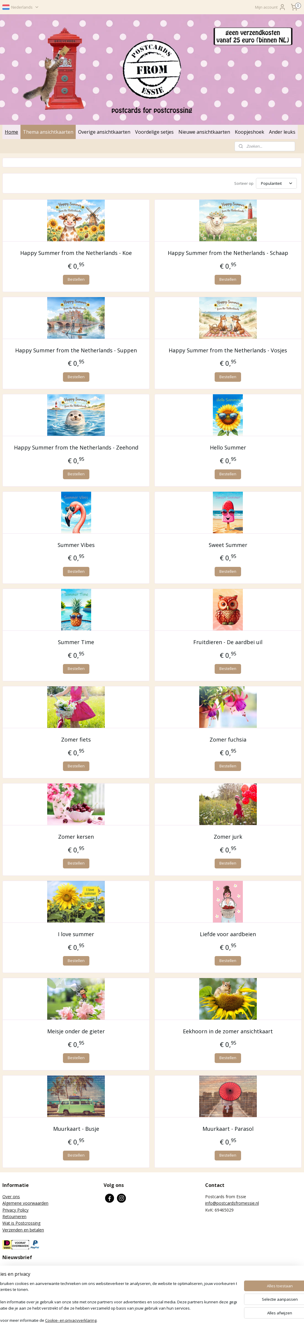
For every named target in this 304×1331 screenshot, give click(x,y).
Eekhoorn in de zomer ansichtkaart (228, 1031)
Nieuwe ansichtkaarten (204, 132)
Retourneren (14, 1216)
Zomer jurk (228, 836)
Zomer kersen (76, 836)
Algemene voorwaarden (25, 1203)
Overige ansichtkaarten (104, 132)
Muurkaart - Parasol (228, 1128)
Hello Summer (228, 447)
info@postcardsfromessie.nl (232, 1203)
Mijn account (270, 7)
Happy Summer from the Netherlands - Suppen (76, 350)
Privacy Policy (15, 1210)
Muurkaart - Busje (76, 1128)
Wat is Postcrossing (21, 1223)
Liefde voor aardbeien (228, 934)
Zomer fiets (76, 739)
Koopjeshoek (249, 132)
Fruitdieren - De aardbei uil (227, 642)
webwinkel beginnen (170, 1320)
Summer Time (76, 642)
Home (11, 132)
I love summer (76, 934)
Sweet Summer (228, 544)
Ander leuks (282, 132)
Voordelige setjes (154, 132)
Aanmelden (17, 1295)
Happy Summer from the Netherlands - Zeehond (76, 447)
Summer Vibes (76, 544)
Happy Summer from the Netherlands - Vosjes (228, 350)
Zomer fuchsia (228, 739)
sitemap (135, 1320)
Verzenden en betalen (23, 1230)
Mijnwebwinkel (222, 1320)
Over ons (11, 1196)
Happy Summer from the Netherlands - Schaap (228, 252)
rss (147, 1320)
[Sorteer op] (276, 183)
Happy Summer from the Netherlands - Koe (76, 252)
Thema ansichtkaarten (48, 132)
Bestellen (76, 279)
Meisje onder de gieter (76, 1031)
